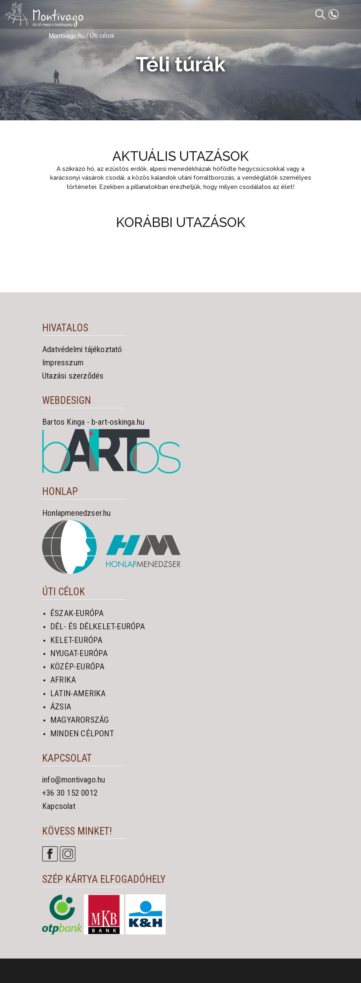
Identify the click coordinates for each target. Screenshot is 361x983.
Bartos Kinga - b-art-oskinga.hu (93, 422)
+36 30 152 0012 (69, 793)
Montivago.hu (67, 36)
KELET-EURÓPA (76, 640)
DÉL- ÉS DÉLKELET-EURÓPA (97, 626)
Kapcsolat (58, 806)
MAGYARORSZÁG (79, 720)
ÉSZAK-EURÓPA (76, 613)
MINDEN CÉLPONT (82, 733)
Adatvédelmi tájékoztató (82, 349)
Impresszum (62, 362)
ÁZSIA (60, 706)
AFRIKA (63, 680)
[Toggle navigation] (350, 14)
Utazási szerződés (72, 376)
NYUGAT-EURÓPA (79, 653)
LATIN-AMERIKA (78, 693)
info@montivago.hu (73, 779)
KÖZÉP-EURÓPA (77, 666)
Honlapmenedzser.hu (76, 513)
